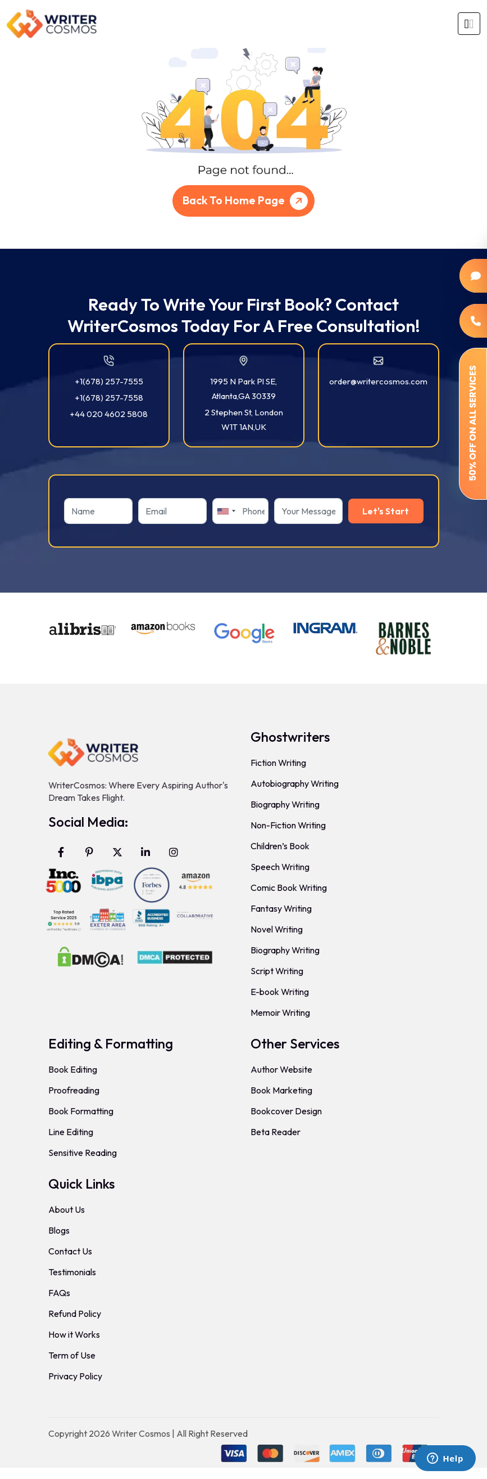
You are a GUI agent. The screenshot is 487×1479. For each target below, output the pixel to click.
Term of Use (71, 1355)
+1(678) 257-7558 (109, 397)
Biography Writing (285, 804)
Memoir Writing (280, 1012)
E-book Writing (280, 991)
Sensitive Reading (82, 1152)
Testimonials (72, 1271)
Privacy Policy (75, 1376)
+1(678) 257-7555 (109, 381)
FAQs (59, 1292)
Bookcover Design (286, 1110)
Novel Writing (277, 929)
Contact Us (70, 1251)
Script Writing (277, 970)
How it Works (74, 1334)
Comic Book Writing (289, 887)
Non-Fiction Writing (288, 825)
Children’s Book (280, 845)
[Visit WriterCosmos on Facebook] (61, 852)
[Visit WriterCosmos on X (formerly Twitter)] (117, 852)
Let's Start (385, 511)
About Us (66, 1209)
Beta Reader (276, 1131)
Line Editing (70, 1131)
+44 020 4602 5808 (109, 414)
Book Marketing (281, 1090)
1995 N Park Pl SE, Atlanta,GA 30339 (243, 388)
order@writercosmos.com (378, 381)
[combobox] (226, 511)
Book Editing (72, 1069)
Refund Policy (74, 1313)
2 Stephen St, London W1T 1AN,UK (243, 419)
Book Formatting (80, 1110)
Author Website (281, 1069)
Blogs (59, 1230)
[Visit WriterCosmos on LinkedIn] (145, 852)
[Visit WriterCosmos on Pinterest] (89, 852)
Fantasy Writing (281, 908)
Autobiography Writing (295, 783)
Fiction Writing (278, 762)
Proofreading (73, 1090)
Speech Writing (280, 866)
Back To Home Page (247, 200)
